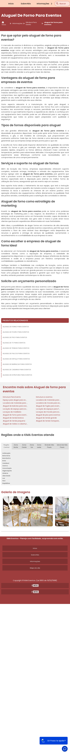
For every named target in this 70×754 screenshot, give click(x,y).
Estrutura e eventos (44, 397)
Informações (45, 3)
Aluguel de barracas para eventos (17, 364)
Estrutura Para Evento (12, 397)
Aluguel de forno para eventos (16, 327)
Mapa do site (35, 568)
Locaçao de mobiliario (12, 412)
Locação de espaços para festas (49, 409)
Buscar (62, 3)
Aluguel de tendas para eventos (16, 348)
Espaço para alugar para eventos (17, 400)
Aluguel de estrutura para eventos (17, 375)
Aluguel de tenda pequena (14, 421)
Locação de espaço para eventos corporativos (22, 409)
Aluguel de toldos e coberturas (15, 424)
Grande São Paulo (49, 446)
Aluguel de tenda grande (46, 418)
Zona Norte (16, 446)
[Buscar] (57, 3)
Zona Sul (32, 446)
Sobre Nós (26, 3)
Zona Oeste (24, 446)
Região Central (6, 446)
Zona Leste (39, 446)
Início (11, 3)
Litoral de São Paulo (62, 446)
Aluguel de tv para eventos (14, 343)
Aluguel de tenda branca (13, 418)
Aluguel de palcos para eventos (16, 353)
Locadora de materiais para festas (17, 403)
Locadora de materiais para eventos (51, 400)
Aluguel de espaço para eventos (16, 359)
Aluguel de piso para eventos (15, 337)
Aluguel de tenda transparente (49, 421)
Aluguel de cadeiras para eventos (17, 369)
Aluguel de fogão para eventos (16, 332)
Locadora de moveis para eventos (50, 403)
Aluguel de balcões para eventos (16, 406)
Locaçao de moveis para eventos (50, 412)
